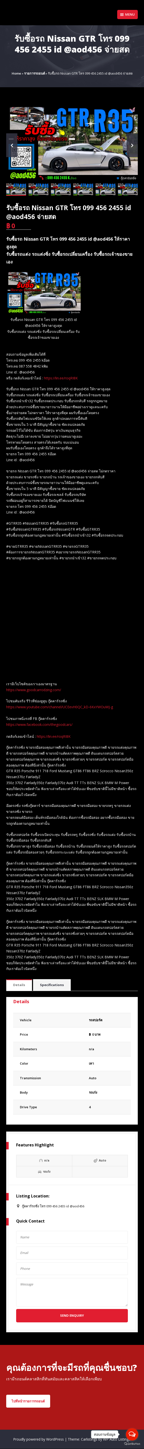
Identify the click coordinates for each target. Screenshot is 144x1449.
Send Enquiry (72, 1315)
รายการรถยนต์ (34, 73)
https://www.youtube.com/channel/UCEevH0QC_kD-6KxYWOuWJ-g (59, 707)
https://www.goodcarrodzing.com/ (33, 689)
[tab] (19, 985)
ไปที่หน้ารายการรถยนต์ (28, 1401)
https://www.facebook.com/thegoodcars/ (39, 724)
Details (19, 985)
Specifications (52, 985)
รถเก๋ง (93, 1092)
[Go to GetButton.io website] (132, 1444)
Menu (127, 14)
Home (16, 73)
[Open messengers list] (132, 1434)
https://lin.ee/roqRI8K (61, 378)
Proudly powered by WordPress (39, 1439)
